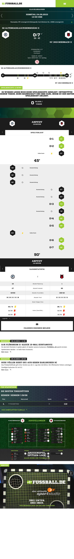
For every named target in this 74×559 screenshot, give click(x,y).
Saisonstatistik (37, 269)
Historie (2, 269)
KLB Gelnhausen (50, 10)
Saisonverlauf (71, 269)
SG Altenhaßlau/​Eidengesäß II (20, 28)
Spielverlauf (37, 132)
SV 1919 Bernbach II (61, 42)
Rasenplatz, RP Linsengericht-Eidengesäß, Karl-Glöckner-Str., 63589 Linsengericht (41, 22)
